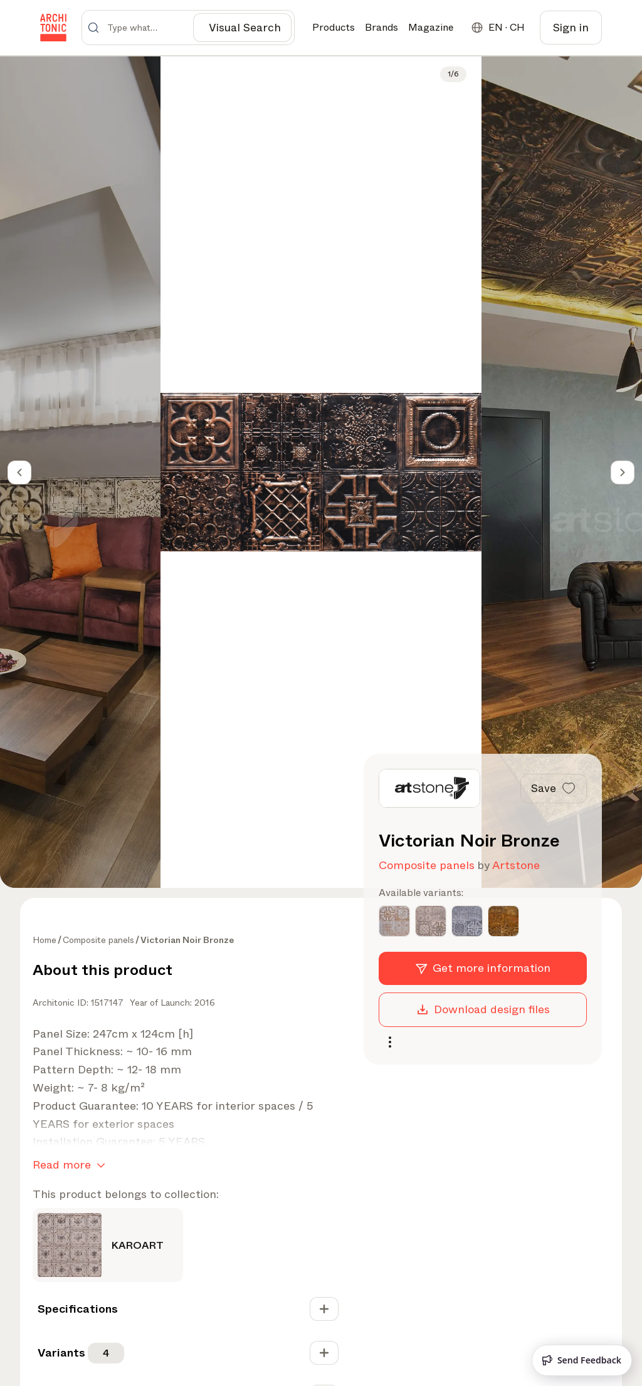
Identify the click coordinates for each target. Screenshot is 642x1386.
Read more (72, 1165)
